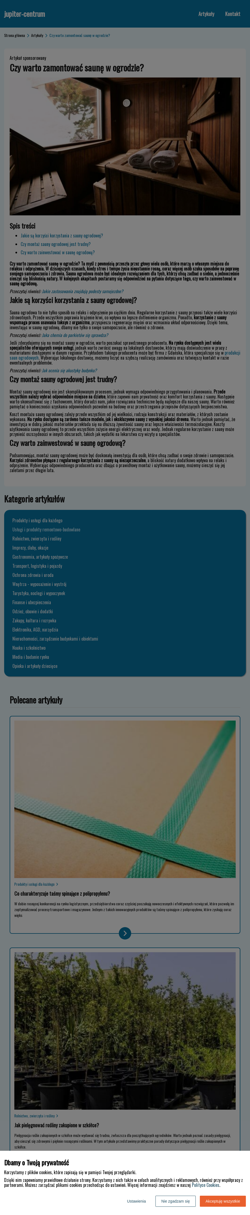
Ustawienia (136, 1201)
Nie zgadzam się (175, 1201)
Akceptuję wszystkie (223, 1201)
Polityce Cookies (205, 1185)
